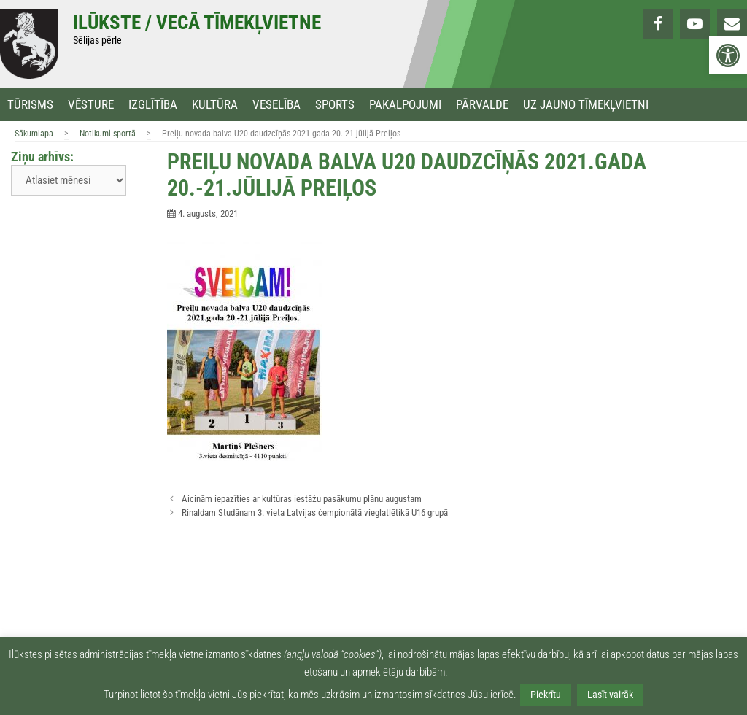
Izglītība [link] (152, 105)
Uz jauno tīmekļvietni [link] (586, 105)
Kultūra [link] (215, 105)
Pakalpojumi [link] (405, 105)
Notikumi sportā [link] (108, 133)
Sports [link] (335, 105)
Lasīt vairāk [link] (610, 694)
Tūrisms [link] (30, 105)
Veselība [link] (276, 105)
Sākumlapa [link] (34, 133)
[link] (728, 55)
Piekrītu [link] (545, 694)
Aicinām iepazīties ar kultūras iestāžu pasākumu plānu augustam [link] (302, 498)
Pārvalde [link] (482, 105)
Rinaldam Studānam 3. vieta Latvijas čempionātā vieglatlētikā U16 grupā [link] (315, 512)
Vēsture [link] (91, 105)
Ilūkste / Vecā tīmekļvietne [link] (197, 22)
